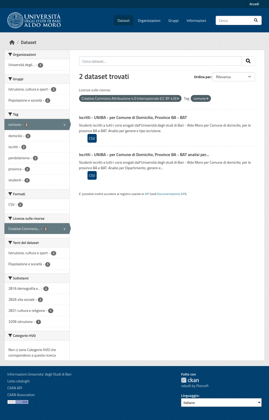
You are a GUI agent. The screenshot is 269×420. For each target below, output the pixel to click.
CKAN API (14, 388)
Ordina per (202, 76)
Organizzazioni (149, 20)
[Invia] (256, 20)
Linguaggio (189, 395)
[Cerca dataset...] (239, 20)
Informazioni (196, 20)
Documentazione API (171, 193)
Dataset (123, 20)
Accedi (254, 4)
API (147, 193)
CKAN (190, 380)
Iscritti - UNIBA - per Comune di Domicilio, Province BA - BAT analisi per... (144, 154)
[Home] (12, 42)
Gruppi (173, 20)
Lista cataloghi (18, 381)
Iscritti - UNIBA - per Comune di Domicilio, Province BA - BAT (133, 117)
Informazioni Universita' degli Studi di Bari (39, 374)
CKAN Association (21, 394)
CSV (92, 138)
